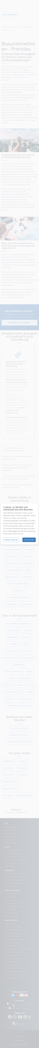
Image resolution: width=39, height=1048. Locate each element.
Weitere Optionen (11, 540)
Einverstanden (29, 540)
